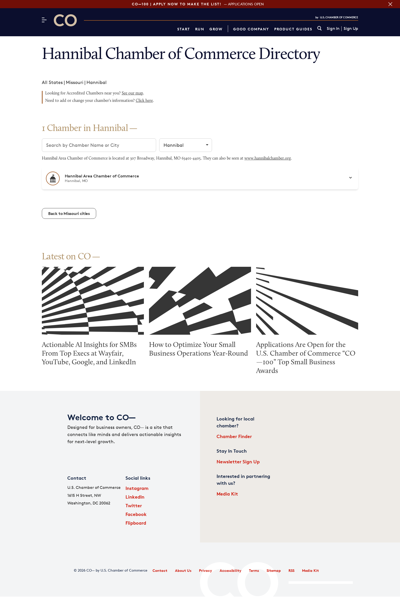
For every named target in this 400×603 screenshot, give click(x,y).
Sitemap (274, 570)
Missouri (74, 82)
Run (199, 29)
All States (52, 82)
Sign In (333, 28)
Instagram (137, 488)
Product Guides (293, 29)
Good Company (251, 29)
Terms (254, 570)
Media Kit (227, 494)
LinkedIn (135, 497)
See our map (132, 93)
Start (183, 29)
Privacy (205, 570)
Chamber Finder (234, 436)
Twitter (134, 505)
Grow (216, 29)
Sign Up (351, 28)
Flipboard (136, 523)
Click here (144, 101)
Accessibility (230, 570)
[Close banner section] (390, 4)
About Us (183, 570)
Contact (160, 570)
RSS (291, 570)
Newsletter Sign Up (238, 461)
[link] (319, 28)
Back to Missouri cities (69, 213)
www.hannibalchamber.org (267, 158)
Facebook (136, 514)
